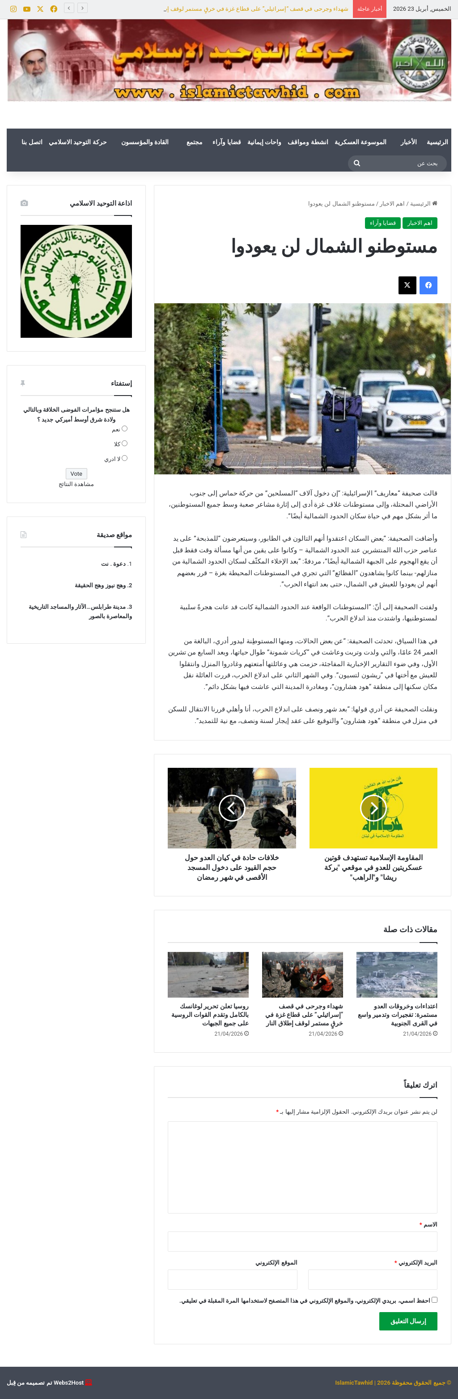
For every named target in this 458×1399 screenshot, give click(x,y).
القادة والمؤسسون (145, 142)
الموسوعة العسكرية (360, 142)
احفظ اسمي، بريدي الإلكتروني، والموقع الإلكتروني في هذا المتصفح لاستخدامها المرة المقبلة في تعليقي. (304, 1300)
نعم (116, 429)
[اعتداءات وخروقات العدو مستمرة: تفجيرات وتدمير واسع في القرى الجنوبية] (396, 975)
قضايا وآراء (226, 142)
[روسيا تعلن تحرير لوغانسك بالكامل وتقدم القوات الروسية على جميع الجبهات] (208, 975)
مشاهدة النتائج (76, 484)
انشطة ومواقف (308, 142)
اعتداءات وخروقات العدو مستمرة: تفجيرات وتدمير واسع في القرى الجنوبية (397, 1015)
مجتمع (195, 142)
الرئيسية (437, 142)
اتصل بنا (31, 142)
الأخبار (409, 142)
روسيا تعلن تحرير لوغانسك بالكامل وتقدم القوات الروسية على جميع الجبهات (210, 1015)
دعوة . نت (113, 563)
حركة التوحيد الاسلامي (78, 142)
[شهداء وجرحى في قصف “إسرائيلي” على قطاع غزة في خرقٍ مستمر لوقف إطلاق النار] (302, 975)
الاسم (428, 1224)
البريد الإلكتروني (415, 1262)
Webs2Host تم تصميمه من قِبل (45, 1382)
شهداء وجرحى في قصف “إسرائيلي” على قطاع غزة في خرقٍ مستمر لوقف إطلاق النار (304, 1015)
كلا (117, 444)
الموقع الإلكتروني (276, 1262)
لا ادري (112, 459)
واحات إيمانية (264, 142)
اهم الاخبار (392, 203)
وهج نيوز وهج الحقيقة (100, 585)
